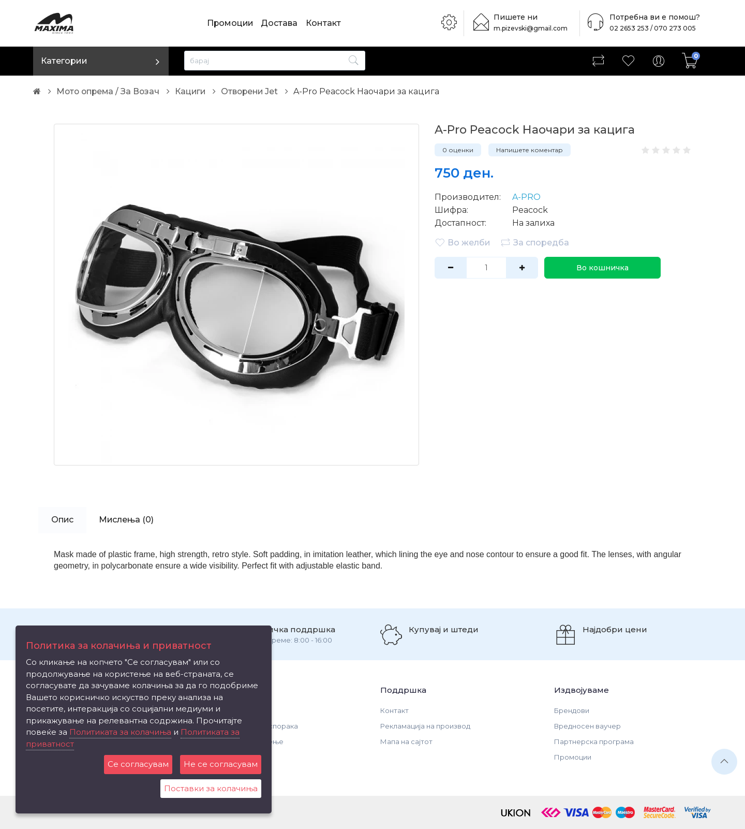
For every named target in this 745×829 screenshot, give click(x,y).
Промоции (231, 23)
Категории (64, 61)
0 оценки (457, 150)
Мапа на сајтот (406, 741)
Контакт (324, 23)
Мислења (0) (127, 520)
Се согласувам (138, 764)
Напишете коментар (529, 150)
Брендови (571, 710)
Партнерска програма (594, 741)
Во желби (462, 242)
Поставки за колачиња (211, 788)
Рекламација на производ (425, 726)
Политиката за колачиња (120, 732)
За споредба (534, 242)
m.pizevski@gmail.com (532, 28)
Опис (62, 520)
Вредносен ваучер (587, 726)
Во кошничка (601, 267)
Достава (280, 23)
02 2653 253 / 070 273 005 (649, 28)
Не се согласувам (221, 764)
